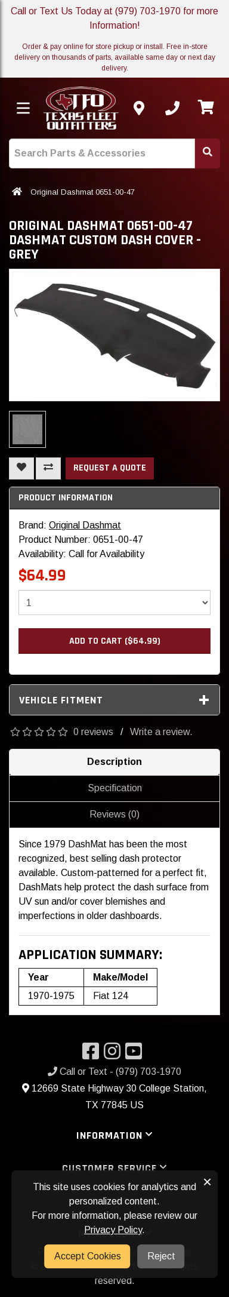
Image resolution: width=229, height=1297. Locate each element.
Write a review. (161, 732)
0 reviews (93, 732)
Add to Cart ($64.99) (114, 641)
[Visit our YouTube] (136, 1055)
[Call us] (172, 108)
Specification (115, 788)
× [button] (207, 1182)
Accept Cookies (87, 1256)
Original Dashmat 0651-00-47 (82, 192)
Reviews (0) (114, 814)
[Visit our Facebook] (93, 1055)
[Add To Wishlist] (21, 468)
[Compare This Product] (48, 468)
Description (114, 762)
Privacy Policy (113, 1230)
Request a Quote (109, 468)
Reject (161, 1256)
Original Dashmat (85, 525)
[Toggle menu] (23, 108)
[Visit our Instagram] (114, 1055)
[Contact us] (139, 108)
